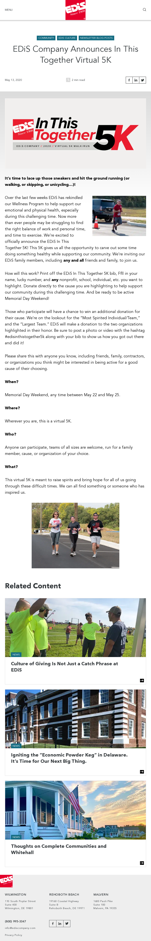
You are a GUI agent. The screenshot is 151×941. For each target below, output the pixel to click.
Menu (9, 10)
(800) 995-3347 (15, 921)
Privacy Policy (13, 935)
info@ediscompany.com (20, 928)
